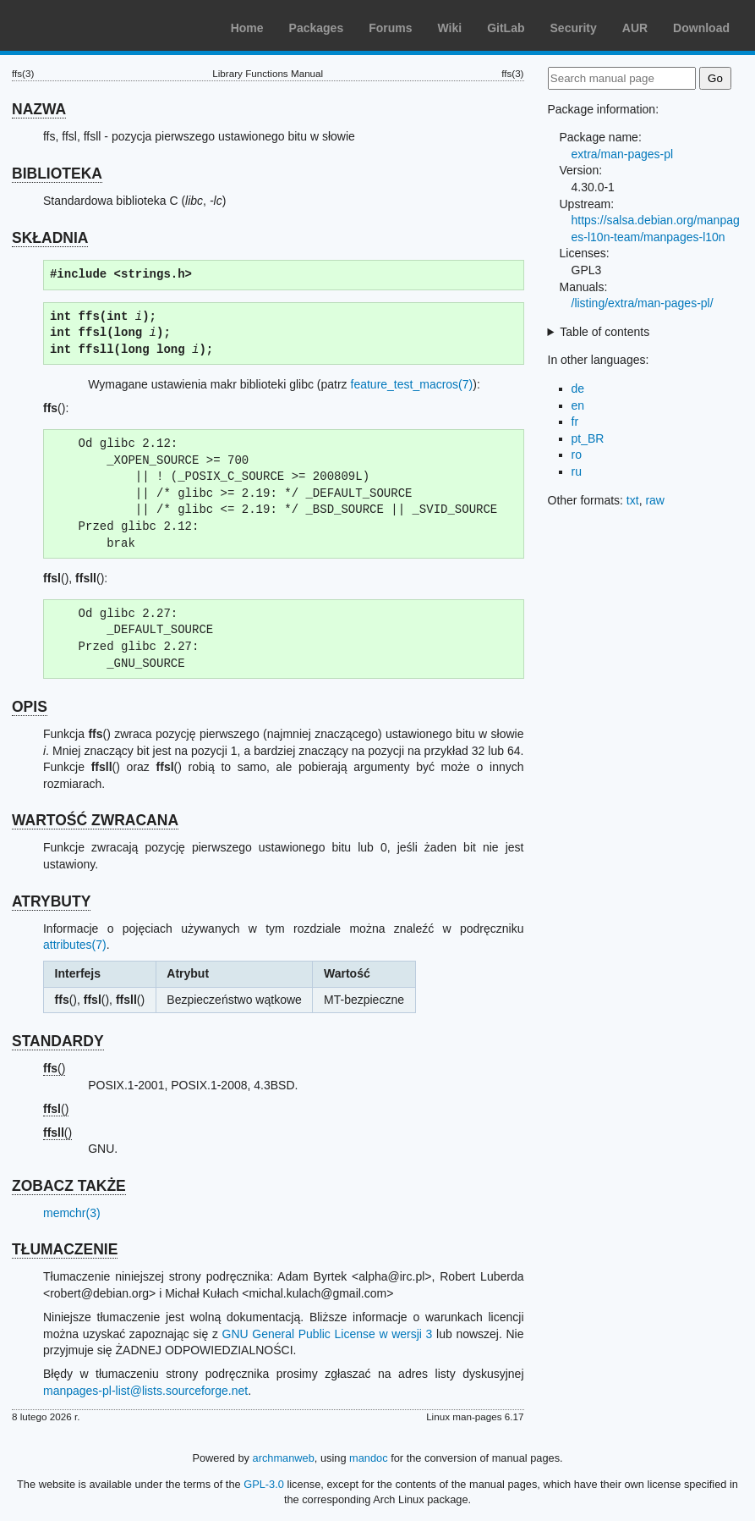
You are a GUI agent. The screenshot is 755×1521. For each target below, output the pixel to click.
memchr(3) (72, 1213)
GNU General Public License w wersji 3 (327, 1334)
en (578, 405)
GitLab (505, 28)
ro (577, 454)
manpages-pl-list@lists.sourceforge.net (145, 1390)
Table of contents (604, 332)
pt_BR (588, 438)
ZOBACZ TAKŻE (69, 1185)
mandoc (368, 1458)
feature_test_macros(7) (412, 384)
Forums (390, 28)
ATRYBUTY (51, 901)
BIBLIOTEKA (57, 173)
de (578, 388)
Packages (316, 28)
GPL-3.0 (263, 1484)
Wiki (450, 28)
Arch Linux (93, 25)
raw (655, 500)
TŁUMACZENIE (65, 1249)
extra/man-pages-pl (623, 154)
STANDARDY (58, 1041)
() (54, 1068)
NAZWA (39, 109)
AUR (635, 28)
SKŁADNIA (50, 237)
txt (632, 500)
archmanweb (284, 1458)
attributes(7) (75, 944)
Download (701, 28)
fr (575, 421)
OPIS (29, 706)
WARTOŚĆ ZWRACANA (95, 820)
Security (573, 28)
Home (247, 28)
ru (577, 471)
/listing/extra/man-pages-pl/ (643, 303)
